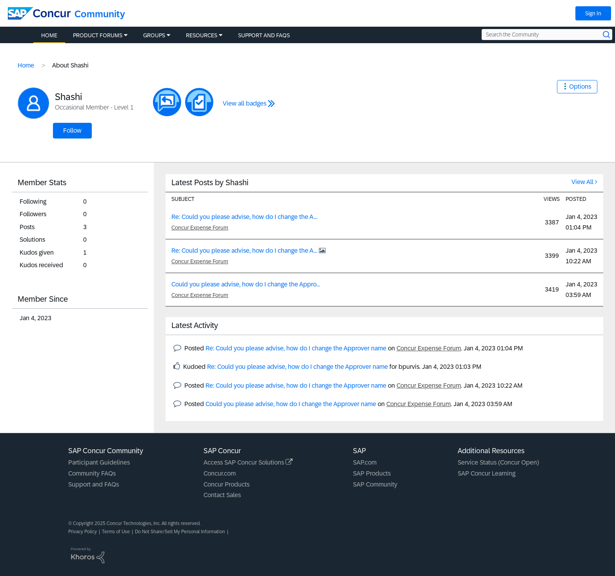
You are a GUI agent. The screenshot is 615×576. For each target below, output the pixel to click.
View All (582, 182)
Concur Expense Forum (199, 227)
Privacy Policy (82, 531)
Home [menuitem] (49, 35)
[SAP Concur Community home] (39, 13)
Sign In (593, 13)
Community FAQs (92, 473)
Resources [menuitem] (201, 35)
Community (100, 14)
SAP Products (372, 473)
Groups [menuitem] (154, 35)
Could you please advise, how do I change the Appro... (245, 284)
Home (26, 65)
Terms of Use (116, 531)
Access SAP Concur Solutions (248, 462)
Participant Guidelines (99, 462)
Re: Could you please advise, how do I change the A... (244, 216)
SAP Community (375, 484)
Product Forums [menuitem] (97, 35)
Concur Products (226, 484)
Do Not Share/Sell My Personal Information (180, 531)
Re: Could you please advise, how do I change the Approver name (296, 348)
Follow (72, 130)
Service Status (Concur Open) (498, 462)
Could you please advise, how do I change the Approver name (291, 404)
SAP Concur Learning (486, 473)
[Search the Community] (547, 34)
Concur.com (220, 473)
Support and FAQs (93, 484)
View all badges (244, 103)
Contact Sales (222, 495)
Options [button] (580, 86)
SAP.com (365, 462)
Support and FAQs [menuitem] (264, 35)
